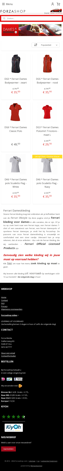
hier (9, 263)
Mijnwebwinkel (36, 466)
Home (3, 297)
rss (38, 461)
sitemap (32, 461)
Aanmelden (8, 449)
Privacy (4, 306)
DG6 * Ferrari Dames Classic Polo (15, 129)
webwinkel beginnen (49, 461)
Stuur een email (8, 353)
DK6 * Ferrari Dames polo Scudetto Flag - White (16, 183)
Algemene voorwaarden (11, 309)
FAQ (3, 303)
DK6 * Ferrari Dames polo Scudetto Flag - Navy (47, 183)
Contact (4, 300)
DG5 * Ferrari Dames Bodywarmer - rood (47, 80)
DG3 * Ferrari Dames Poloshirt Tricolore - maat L (47, 131)
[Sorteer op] (46, 45)
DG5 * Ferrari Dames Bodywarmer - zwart (15, 80)
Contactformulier (8, 356)
